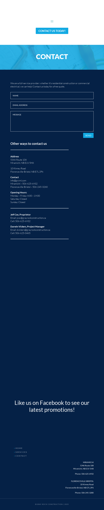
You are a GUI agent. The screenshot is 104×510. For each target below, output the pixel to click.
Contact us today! (52, 30)
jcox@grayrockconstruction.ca (31, 217)
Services (21, 452)
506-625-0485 (22, 233)
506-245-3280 (40, 186)
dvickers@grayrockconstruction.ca (33, 229)
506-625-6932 (30, 183)
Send (88, 135)
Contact (21, 456)
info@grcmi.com (18, 180)
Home (19, 448)
